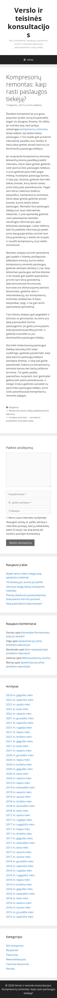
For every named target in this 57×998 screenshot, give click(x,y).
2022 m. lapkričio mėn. (20, 700)
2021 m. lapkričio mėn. (20, 723)
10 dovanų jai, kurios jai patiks (24, 582)
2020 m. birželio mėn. (19, 764)
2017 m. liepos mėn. (18, 829)
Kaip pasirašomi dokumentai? (24, 603)
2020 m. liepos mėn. (18, 759)
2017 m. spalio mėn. (18, 815)
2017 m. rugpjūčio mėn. (20, 824)
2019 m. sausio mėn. (18, 796)
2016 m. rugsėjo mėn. (19, 870)
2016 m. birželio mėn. (19, 884)
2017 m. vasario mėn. (19, 852)
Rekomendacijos (16, 959)
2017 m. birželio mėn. (19, 833)
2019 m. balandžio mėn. (20, 787)
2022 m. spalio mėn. (18, 704)
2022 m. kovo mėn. (17, 709)
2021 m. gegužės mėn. (19, 741)
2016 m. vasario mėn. (19, 903)
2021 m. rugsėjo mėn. (19, 727)
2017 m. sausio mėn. (18, 856)
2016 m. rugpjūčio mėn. (20, 875)
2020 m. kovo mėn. (17, 773)
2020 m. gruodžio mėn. (20, 755)
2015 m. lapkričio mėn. (20, 916)
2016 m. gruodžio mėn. (20, 861)
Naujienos (14, 407)
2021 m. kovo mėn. (17, 746)
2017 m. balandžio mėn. (20, 843)
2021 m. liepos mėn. (18, 732)
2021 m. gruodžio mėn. (20, 718)
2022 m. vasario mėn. (19, 713)
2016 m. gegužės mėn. (19, 889)
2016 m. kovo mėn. (17, 898)
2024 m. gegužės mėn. (19, 695)
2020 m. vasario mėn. (19, 778)
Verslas (10, 968)
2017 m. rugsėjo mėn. (19, 820)
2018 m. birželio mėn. (19, 801)
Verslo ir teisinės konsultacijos (29, 22)
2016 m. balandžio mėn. (20, 893)
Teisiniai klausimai (17, 964)
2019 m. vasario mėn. (19, 792)
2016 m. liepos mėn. (18, 879)
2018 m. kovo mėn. (17, 810)
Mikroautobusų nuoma (36, 658)
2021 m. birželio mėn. (19, 736)
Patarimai (12, 955)
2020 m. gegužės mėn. (19, 769)
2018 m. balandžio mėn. (20, 806)
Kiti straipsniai (15, 945)
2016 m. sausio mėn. (18, 907)
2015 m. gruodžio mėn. (20, 912)
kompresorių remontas (34, 129)
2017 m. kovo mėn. (17, 847)
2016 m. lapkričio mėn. (20, 866)
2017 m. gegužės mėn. (19, 838)
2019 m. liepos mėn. (18, 783)
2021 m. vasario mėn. (19, 750)
